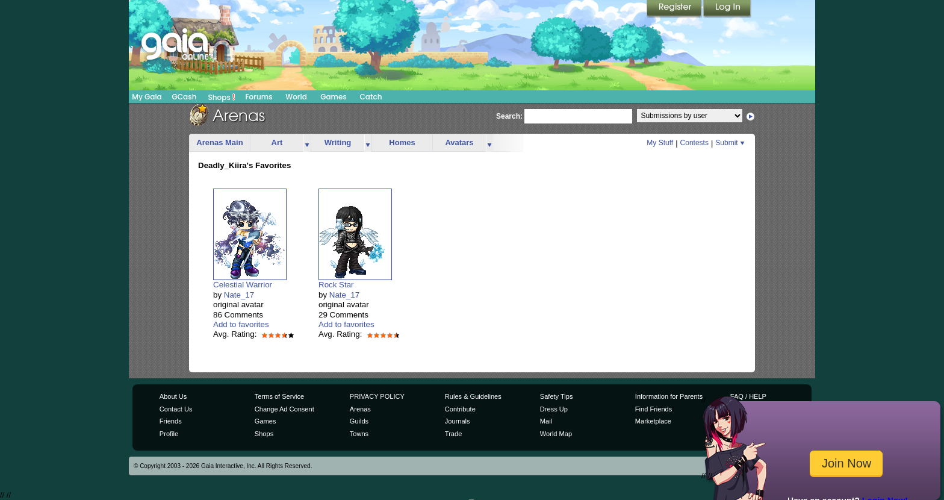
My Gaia (146, 97)
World (296, 97)
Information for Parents (669, 396)
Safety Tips (556, 396)
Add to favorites (241, 324)
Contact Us (176, 409)
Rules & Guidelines (473, 396)
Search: (509, 116)
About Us (173, 396)
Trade (453, 433)
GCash (184, 97)
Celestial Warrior (242, 284)
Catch (371, 97)
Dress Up (554, 409)
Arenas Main (219, 142)
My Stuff (660, 143)
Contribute (460, 409)
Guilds (359, 421)
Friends (171, 421)
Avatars (459, 142)
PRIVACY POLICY (377, 396)
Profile (169, 433)
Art (277, 142)
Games (333, 97)
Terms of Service (279, 396)
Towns (359, 433)
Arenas (360, 409)
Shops (221, 97)
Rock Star (336, 284)
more (307, 143)
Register (675, 9)
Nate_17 (239, 294)
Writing (338, 142)
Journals (457, 421)
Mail (546, 421)
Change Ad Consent (284, 409)
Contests (694, 143)
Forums (258, 97)
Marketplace (653, 421)
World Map (556, 433)
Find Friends (653, 409)
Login (727, 9)
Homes (402, 142)
